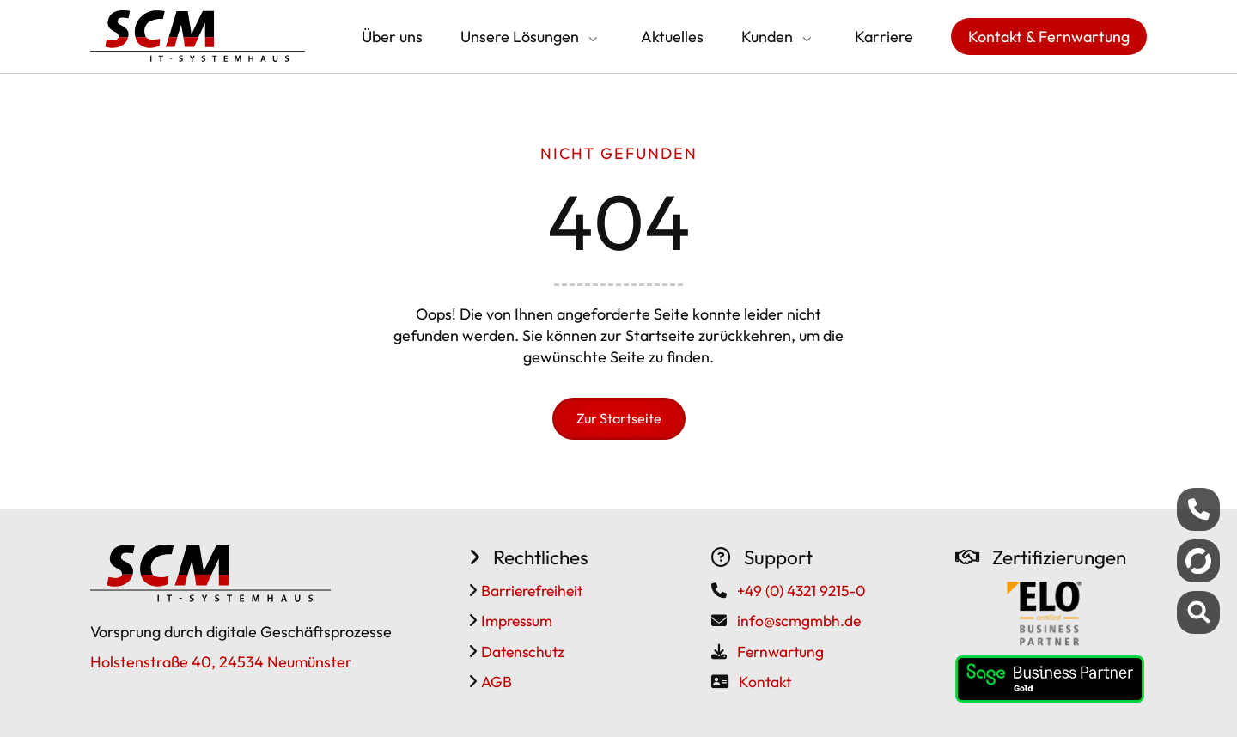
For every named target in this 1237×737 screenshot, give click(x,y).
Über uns (392, 36)
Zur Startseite (618, 418)
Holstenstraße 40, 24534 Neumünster (221, 662)
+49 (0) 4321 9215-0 (801, 590)
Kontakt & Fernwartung (1049, 36)
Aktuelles (672, 36)
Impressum (515, 620)
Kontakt (765, 681)
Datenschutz (521, 651)
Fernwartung (780, 651)
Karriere (884, 36)
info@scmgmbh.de (799, 620)
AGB (495, 681)
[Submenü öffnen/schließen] (591, 38)
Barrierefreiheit (530, 590)
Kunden (767, 36)
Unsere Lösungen (519, 36)
